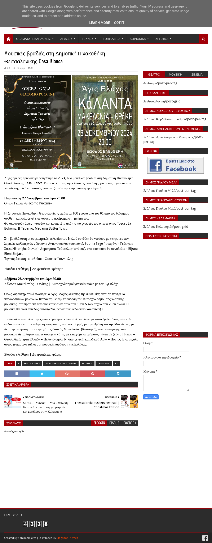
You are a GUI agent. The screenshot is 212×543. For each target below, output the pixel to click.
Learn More (99, 23)
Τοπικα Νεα (111, 38)
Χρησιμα (161, 38)
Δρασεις (66, 38)
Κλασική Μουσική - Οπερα (60, 363)
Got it (119, 23)
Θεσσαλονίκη (32, 363)
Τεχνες (87, 38)
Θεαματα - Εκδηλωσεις (33, 38)
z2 (116, 363)
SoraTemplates (27, 537)
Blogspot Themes (67, 537)
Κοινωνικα (138, 38)
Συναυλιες (104, 363)
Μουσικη (87, 363)
